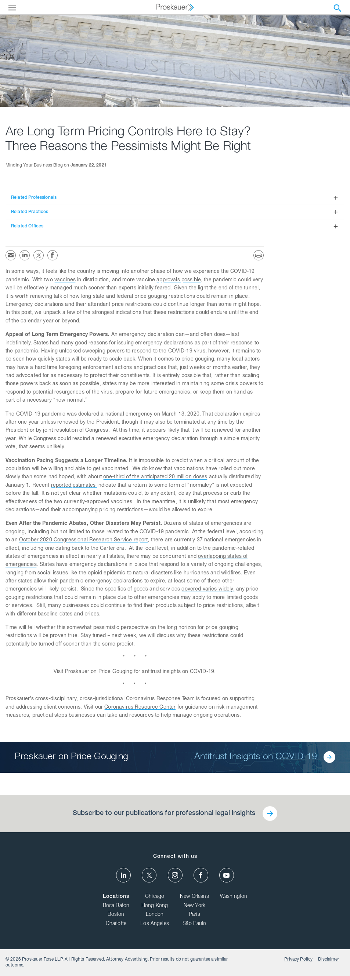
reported (62, 485)
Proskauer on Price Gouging (99, 672)
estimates (85, 485)
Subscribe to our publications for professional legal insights (164, 813)
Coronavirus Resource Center (140, 707)
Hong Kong (154, 906)
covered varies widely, (207, 589)
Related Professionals (34, 197)
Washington (234, 896)
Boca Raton (116, 906)
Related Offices (27, 226)
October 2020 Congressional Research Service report (83, 540)
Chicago (154, 896)
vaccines (65, 280)
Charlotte (116, 923)
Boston (116, 914)
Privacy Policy (298, 959)
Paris (194, 914)
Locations (116, 896)
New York (194, 906)
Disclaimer (328, 959)
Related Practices (29, 212)
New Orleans (194, 896)
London (155, 914)
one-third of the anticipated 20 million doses (155, 477)
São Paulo (194, 923)
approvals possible (178, 280)
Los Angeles (154, 923)
